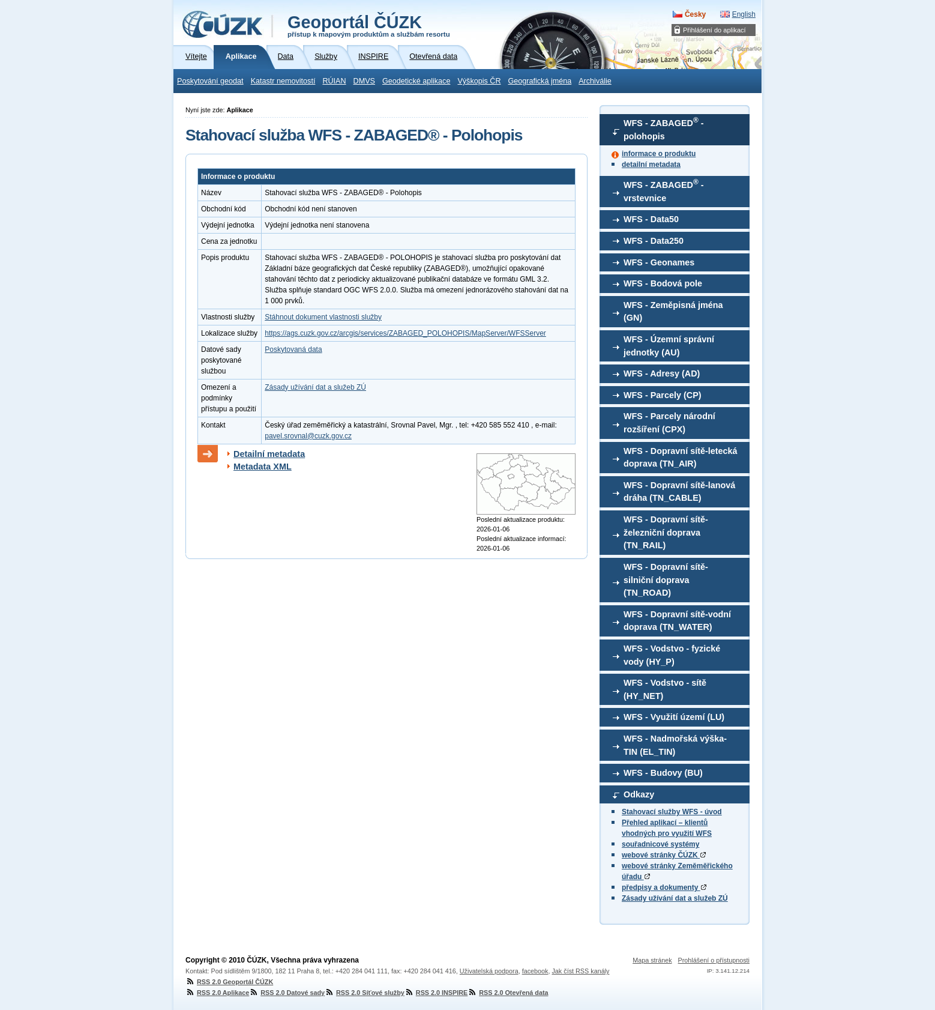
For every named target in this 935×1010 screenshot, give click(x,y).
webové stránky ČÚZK (664, 855)
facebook (535, 971)
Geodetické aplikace (416, 81)
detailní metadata (651, 164)
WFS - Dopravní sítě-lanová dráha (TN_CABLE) (679, 491)
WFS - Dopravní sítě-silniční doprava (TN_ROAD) (666, 579)
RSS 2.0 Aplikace (217, 992)
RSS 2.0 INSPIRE (436, 992)
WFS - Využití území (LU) (674, 717)
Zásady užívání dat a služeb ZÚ (675, 898)
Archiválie (595, 81)
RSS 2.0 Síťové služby (364, 992)
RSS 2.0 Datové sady (287, 992)
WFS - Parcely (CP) (663, 395)
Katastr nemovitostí (283, 81)
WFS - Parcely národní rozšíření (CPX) (669, 422)
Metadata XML (262, 466)
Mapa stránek (652, 960)
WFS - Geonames (659, 262)
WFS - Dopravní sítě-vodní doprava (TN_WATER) (677, 620)
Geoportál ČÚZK (368, 25)
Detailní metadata (269, 454)
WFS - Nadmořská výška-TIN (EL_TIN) (675, 745)
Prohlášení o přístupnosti (714, 960)
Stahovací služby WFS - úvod (672, 812)
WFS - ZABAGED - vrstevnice (664, 190)
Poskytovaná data (293, 349)
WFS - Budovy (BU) (663, 773)
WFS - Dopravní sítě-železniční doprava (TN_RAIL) (666, 532)
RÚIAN (334, 81)
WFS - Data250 (654, 241)
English (744, 14)
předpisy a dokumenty (664, 887)
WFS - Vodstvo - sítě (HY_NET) (665, 689)
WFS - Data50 (651, 219)
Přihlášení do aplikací (714, 30)
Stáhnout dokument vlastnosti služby (323, 317)
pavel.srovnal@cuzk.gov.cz (308, 436)
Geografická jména (540, 81)
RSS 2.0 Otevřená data (508, 992)
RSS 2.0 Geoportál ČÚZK (229, 981)
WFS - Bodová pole (663, 283)
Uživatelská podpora (489, 971)
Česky (695, 14)
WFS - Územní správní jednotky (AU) (669, 345)
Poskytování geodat (210, 81)
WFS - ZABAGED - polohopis (664, 128)
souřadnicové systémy (660, 844)
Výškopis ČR (479, 81)
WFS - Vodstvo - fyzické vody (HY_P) (672, 655)
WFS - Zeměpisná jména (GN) (673, 311)
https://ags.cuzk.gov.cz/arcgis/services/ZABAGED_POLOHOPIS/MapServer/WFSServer (405, 333)
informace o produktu (659, 154)
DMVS (364, 81)
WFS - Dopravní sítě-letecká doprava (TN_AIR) (681, 457)
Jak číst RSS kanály (580, 971)
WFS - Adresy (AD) (662, 373)
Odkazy (639, 794)
